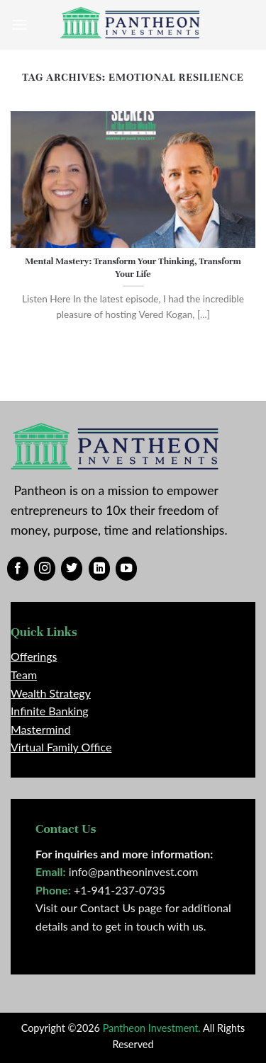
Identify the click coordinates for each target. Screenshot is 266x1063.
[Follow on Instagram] (44, 568)
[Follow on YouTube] (126, 568)
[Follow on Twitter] (71, 568)
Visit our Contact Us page (98, 907)
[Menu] (19, 24)
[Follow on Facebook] (17, 568)
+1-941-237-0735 (119, 890)
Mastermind (40, 729)
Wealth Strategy (51, 693)
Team (24, 674)
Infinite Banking (50, 710)
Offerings (34, 656)
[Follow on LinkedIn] (99, 568)
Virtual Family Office (61, 747)
